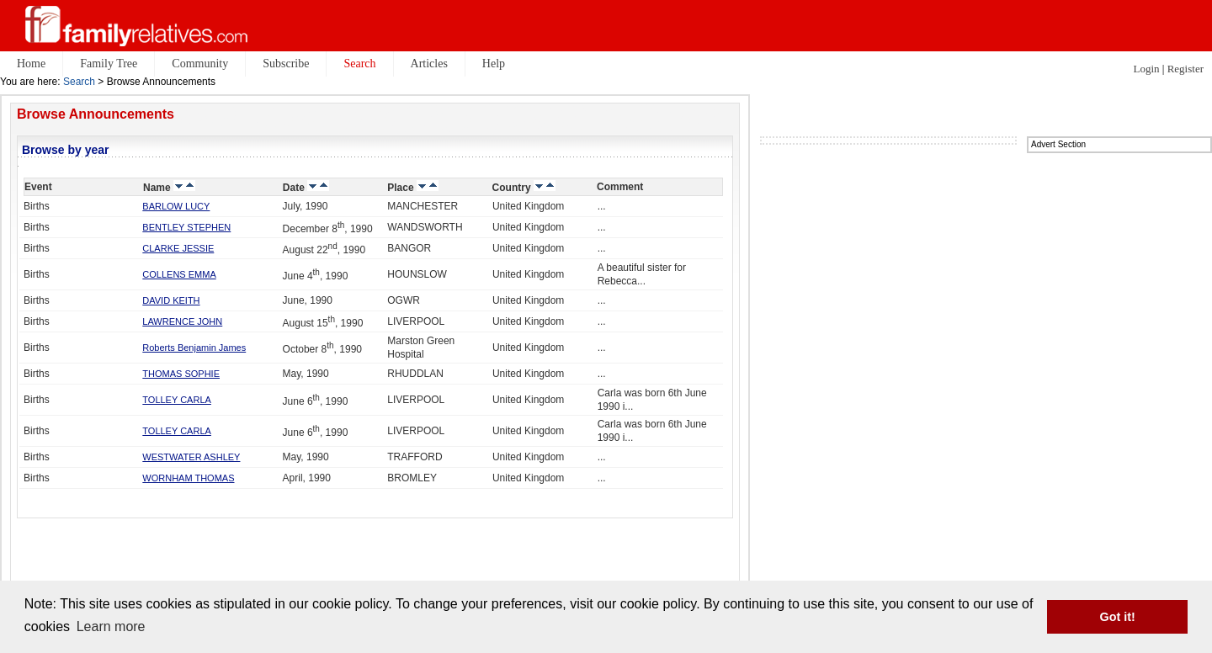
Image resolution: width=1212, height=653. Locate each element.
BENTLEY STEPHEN (186, 227)
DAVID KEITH (170, 300)
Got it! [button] (1117, 617)
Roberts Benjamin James (194, 347)
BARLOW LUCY (176, 206)
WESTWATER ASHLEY (191, 457)
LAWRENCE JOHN (182, 321)
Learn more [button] (111, 626)
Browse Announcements (95, 114)
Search (79, 82)
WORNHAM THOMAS (188, 478)
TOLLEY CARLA (176, 400)
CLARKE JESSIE (178, 248)
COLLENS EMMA (178, 274)
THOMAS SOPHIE (181, 374)
